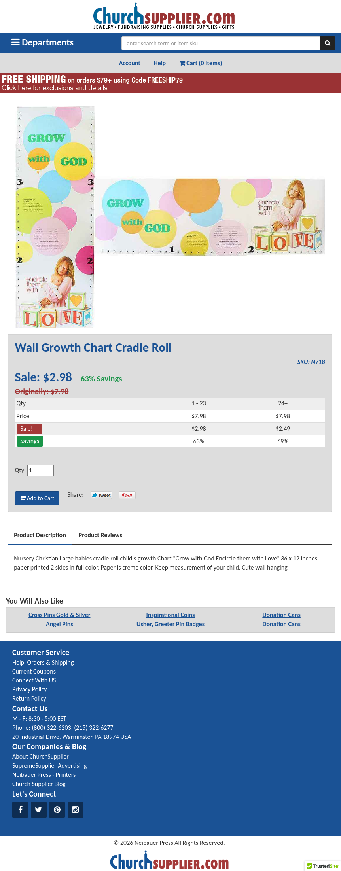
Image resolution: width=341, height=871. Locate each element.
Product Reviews (100, 535)
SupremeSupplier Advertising (49, 765)
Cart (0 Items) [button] (200, 63)
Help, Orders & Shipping (43, 662)
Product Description (40, 535)
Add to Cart (37, 498)
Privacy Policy (29, 689)
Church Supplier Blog (39, 784)
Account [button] (129, 63)
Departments (42, 42)
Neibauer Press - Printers (44, 774)
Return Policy (29, 698)
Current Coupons (34, 671)
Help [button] (159, 63)
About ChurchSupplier (40, 756)
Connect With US (34, 680)
